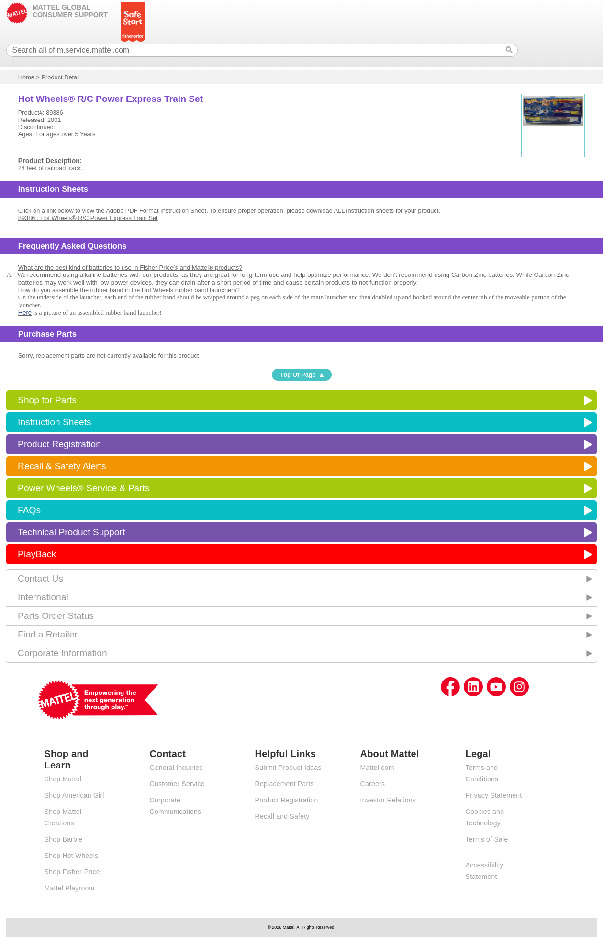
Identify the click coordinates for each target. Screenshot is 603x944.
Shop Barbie (64, 839)
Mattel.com (377, 767)
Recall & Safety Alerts (62, 466)
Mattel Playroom (70, 888)
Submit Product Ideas (288, 767)
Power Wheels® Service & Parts (83, 488)
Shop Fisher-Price (72, 872)
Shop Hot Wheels (72, 855)
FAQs (29, 510)
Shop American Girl (74, 795)
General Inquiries (176, 767)
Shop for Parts (47, 400)
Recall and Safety (282, 816)
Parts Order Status (56, 616)
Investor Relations (388, 800)
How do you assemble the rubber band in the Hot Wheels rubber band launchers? (129, 290)
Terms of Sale (487, 839)
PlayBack (37, 554)
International (43, 597)
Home (26, 77)
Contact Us (40, 578)
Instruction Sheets (54, 422)
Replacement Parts (284, 784)
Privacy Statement (494, 795)
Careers (372, 784)
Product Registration (59, 444)
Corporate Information (62, 653)
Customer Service (177, 784)
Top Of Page (297, 374)
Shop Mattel (63, 779)
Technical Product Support (71, 532)
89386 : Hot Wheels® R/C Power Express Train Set (88, 217)
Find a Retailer (48, 634)
